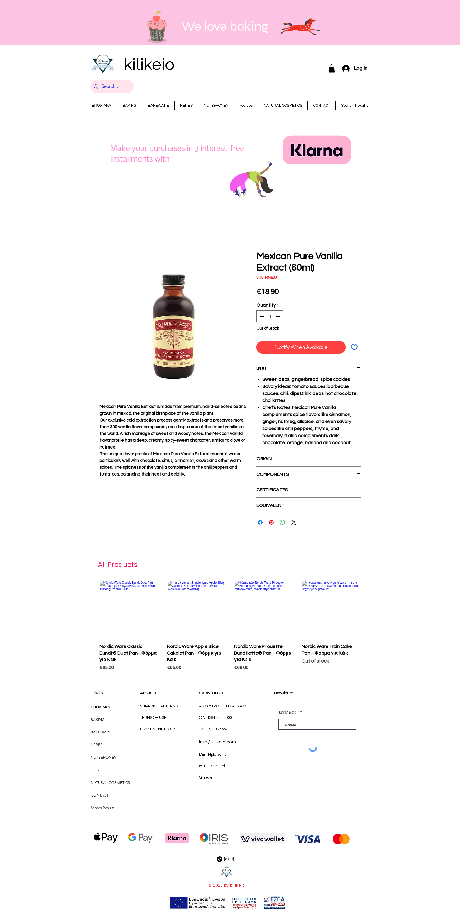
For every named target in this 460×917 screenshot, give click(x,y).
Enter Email (289, 712)
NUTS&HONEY (103, 757)
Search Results (103, 808)
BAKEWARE (101, 732)
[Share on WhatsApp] (282, 522)
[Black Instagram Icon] (226, 859)
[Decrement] (261, 316)
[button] (331, 68)
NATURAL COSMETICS (110, 782)
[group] (229, 626)
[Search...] (111, 86)
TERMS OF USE (153, 718)
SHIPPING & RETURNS (159, 706)
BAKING (98, 719)
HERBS (96, 745)
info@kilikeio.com (217, 742)
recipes (97, 770)
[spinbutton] (269, 316)
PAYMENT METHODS (158, 729)
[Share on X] (293, 522)
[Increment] (278, 316)
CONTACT (100, 795)
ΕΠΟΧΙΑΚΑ (100, 707)
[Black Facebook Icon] (233, 859)
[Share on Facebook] (260, 522)
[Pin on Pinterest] (271, 522)
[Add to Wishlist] (354, 347)
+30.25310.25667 (213, 729)
